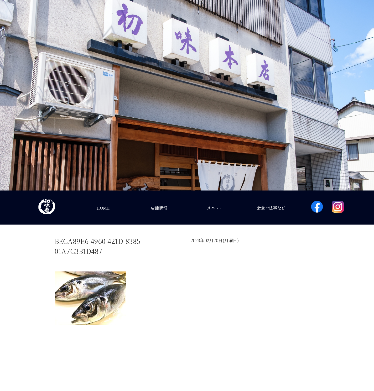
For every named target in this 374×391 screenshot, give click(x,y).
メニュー (215, 208)
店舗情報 (159, 208)
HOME (102, 208)
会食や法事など (271, 208)
